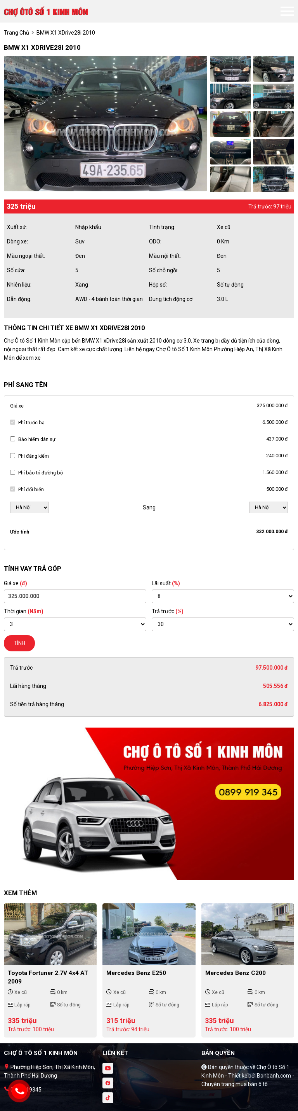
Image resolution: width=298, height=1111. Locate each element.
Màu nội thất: (165, 256)
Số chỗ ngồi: (163, 270)
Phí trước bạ (31, 422)
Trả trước (168, 611)
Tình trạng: (162, 227)
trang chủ (16, 33)
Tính (19, 643)
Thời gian (23, 611)
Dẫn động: (19, 299)
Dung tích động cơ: (171, 299)
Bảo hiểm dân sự (36, 439)
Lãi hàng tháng (28, 686)
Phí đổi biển (31, 489)
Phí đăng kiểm (33, 456)
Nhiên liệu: (19, 285)
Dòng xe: (17, 241)
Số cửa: (16, 270)
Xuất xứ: (17, 227)
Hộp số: (158, 285)
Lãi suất (166, 583)
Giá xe (17, 406)
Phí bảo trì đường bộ (40, 473)
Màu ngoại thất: (26, 256)
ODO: (155, 241)
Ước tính (19, 532)
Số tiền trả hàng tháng (37, 704)
